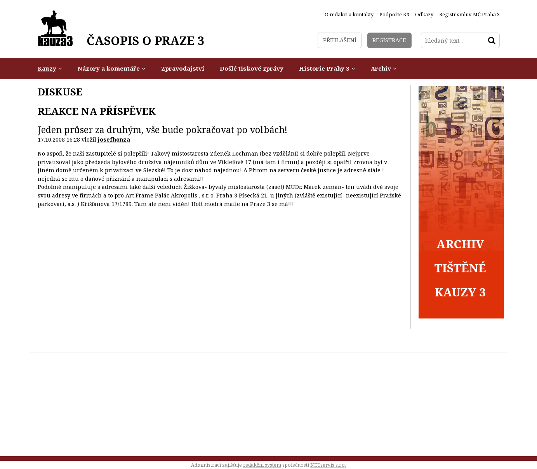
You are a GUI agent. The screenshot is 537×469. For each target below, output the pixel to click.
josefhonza (114, 139)
